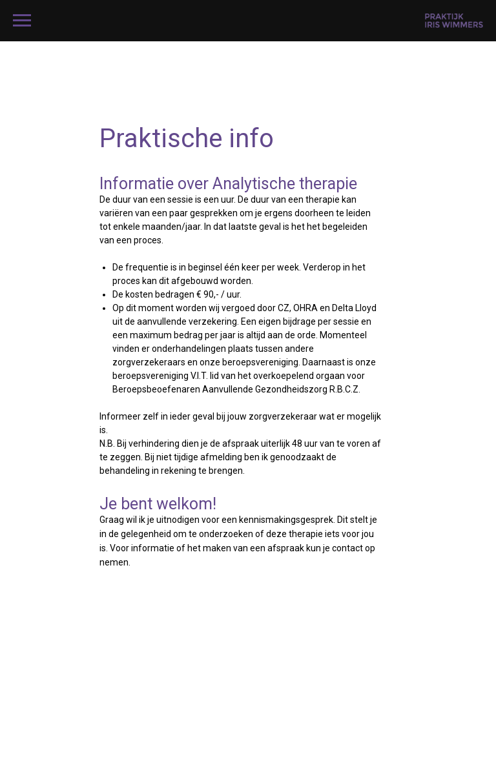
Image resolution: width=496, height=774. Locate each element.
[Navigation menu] (22, 20)
